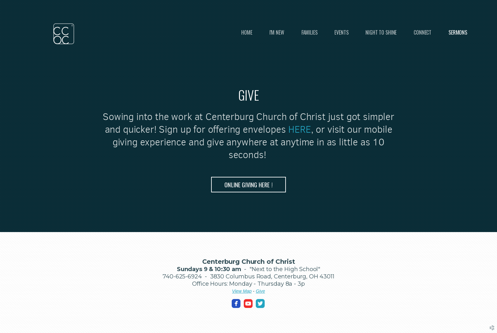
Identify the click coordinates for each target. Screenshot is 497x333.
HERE (299, 129)
